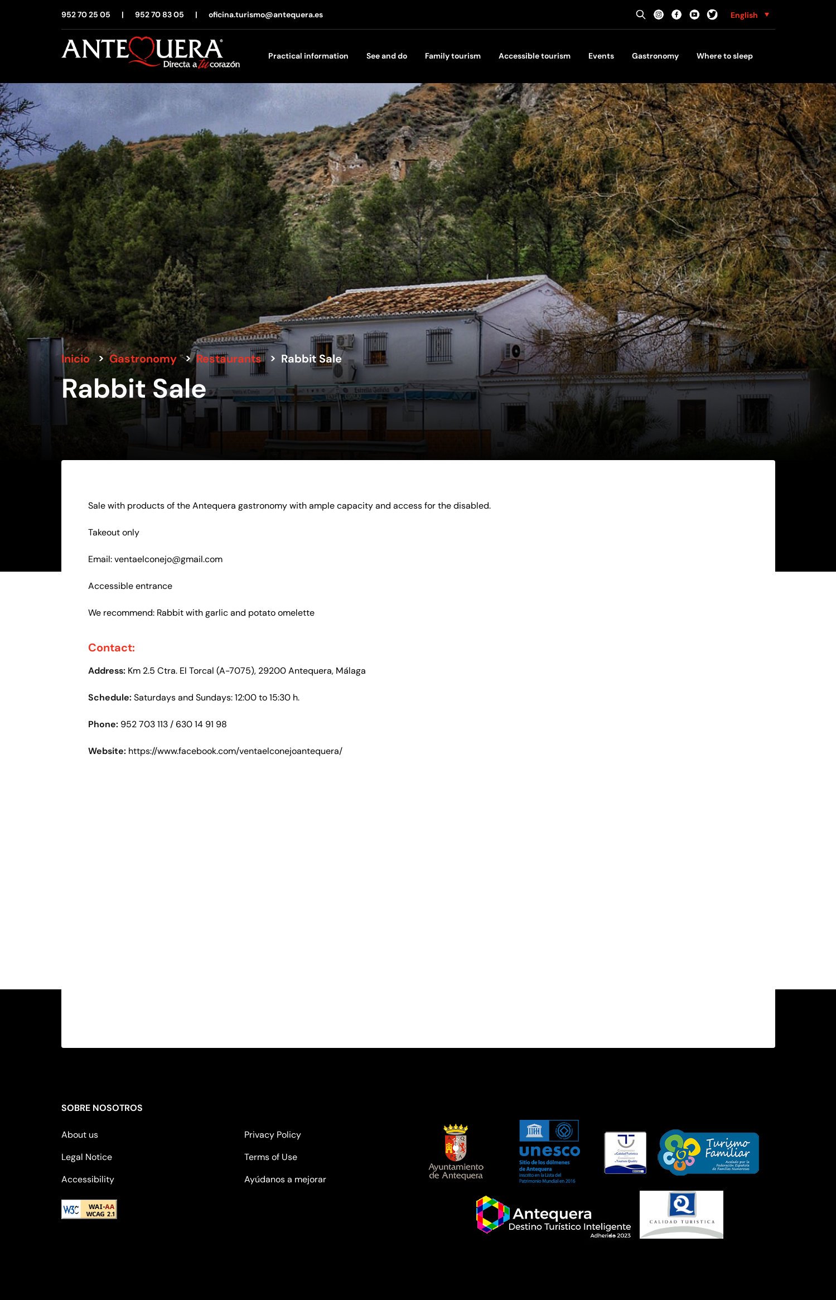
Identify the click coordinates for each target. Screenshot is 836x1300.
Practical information (308, 56)
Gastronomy (655, 56)
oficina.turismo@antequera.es (266, 14)
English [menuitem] (744, 15)
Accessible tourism (535, 56)
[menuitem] (749, 14)
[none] (749, 14)
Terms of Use (270, 1157)
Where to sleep (725, 56)
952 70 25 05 (85, 14)
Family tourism (453, 56)
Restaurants (229, 358)
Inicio (75, 358)
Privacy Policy (272, 1134)
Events (601, 56)
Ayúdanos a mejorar (285, 1179)
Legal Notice (86, 1157)
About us (79, 1134)
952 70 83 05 (159, 14)
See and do (386, 56)
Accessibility (87, 1179)
